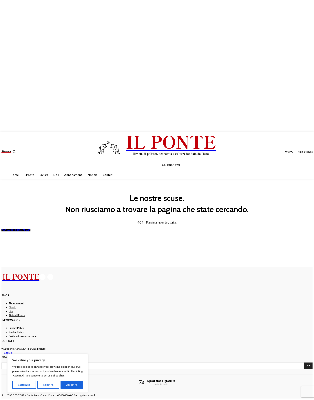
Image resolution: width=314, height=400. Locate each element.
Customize (24, 384)
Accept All (71, 384)
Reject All (48, 384)
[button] (9, 151)
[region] (47, 373)
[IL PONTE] (157, 151)
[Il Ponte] (157, 382)
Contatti (8, 341)
